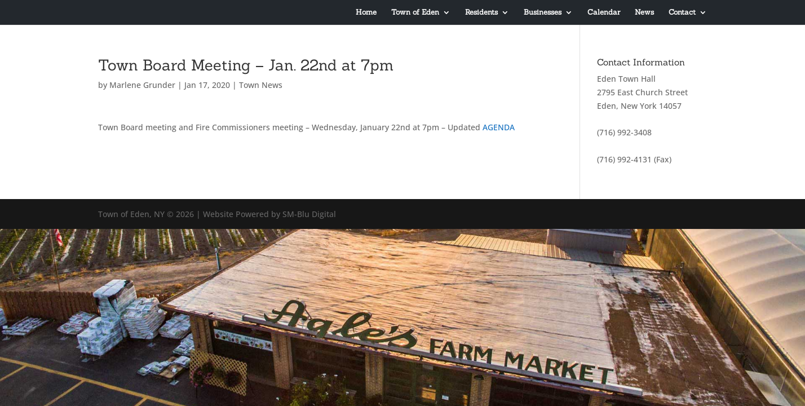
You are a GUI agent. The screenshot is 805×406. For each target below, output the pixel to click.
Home (366, 12)
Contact (682, 12)
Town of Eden (415, 12)
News (644, 12)
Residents (481, 12)
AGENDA (499, 127)
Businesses (542, 12)
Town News (260, 85)
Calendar (603, 12)
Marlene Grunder (142, 85)
